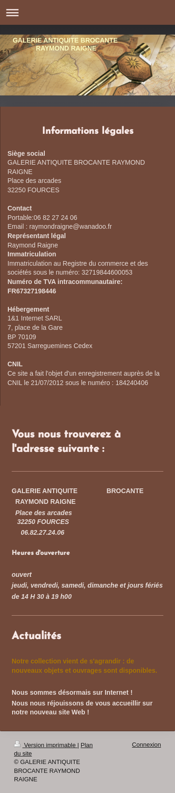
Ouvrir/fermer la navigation (87, 12)
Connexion (146, 744)
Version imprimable (45, 745)
